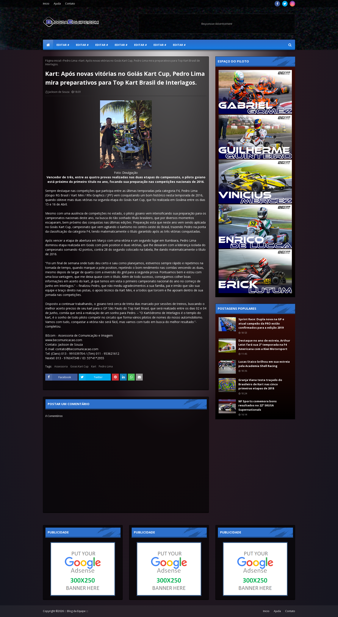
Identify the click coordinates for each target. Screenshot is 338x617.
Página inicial (53, 60)
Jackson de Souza (58, 92)
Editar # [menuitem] (62, 45)
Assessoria (61, 366)
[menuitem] (48, 45)
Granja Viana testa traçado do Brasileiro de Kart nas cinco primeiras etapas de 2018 (260, 384)
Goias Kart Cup (79, 366)
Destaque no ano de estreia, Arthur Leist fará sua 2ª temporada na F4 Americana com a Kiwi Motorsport (264, 345)
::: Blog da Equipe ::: (76, 611)
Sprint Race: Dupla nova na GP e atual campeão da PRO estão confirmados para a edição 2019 (261, 323)
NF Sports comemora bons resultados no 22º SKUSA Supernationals (257, 405)
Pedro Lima (70, 60)
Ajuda (57, 3)
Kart (93, 366)
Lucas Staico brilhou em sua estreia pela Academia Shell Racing (264, 364)
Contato (70, 3)
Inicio (46, 3)
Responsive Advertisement (216, 24)
